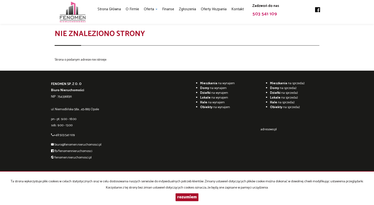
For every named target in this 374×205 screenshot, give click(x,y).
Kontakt (237, 9)
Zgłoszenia (187, 9)
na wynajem (217, 83)
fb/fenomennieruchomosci (73, 151)
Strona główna (109, 9)
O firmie (132, 9)
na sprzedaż (287, 83)
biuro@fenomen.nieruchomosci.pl (78, 144)
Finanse (168, 9)
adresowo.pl (268, 129)
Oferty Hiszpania (214, 9)
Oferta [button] (150, 9)
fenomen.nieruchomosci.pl (73, 157)
